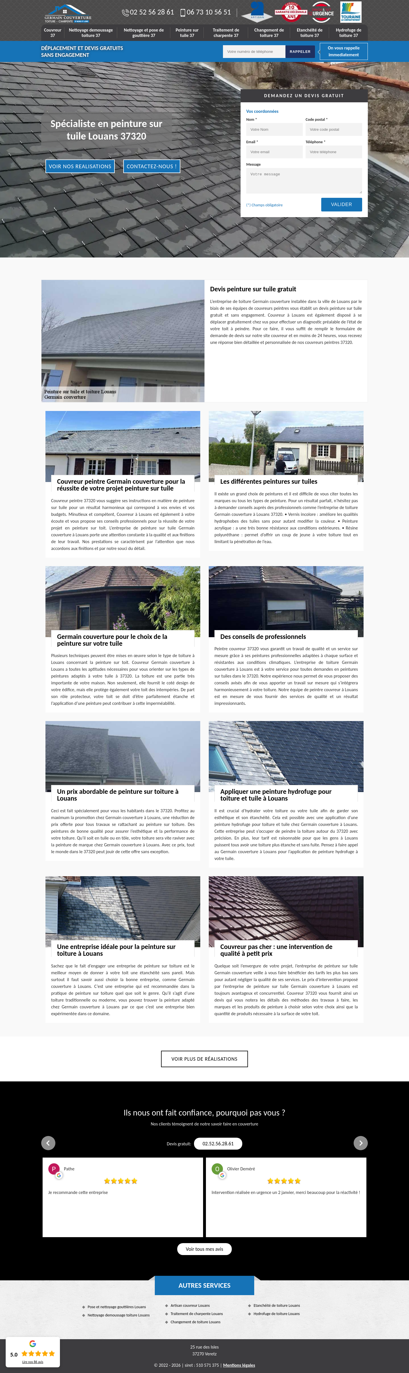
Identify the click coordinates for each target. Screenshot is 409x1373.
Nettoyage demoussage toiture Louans (119, 1315)
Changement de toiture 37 (269, 32)
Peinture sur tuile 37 (187, 32)
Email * (274, 149)
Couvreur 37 (52, 32)
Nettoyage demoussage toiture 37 (91, 32)
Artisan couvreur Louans (190, 1305)
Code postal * (334, 126)
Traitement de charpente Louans (197, 1313)
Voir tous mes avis (204, 1249)
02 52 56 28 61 (147, 11)
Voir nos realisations (80, 166)
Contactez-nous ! (152, 166)
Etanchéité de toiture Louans (277, 1305)
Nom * (274, 126)
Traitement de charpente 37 (226, 32)
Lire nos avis (32, 1362)
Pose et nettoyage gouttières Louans (117, 1307)
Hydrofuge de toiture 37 (349, 32)
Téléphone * (334, 149)
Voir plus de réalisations (205, 1059)
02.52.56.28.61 (218, 1144)
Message (304, 178)
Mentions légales (239, 1365)
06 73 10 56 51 (204, 11)
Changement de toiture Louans (195, 1322)
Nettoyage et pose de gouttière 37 (144, 32)
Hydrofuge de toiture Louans (277, 1313)
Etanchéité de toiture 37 (309, 32)
